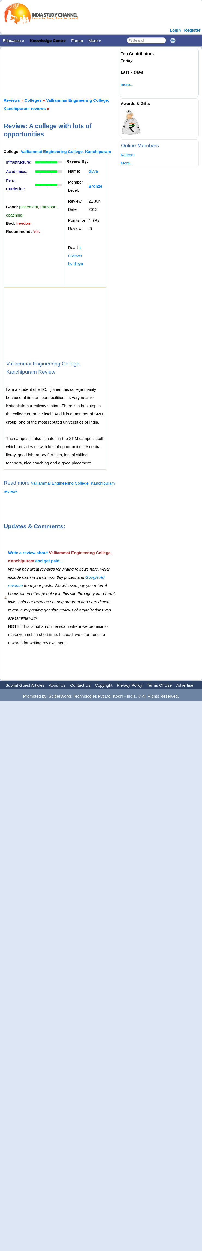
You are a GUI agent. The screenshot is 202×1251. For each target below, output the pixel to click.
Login (175, 30)
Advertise (184, 685)
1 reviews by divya (75, 255)
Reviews (12, 100)
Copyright (103, 685)
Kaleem (128, 154)
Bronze (95, 186)
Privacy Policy (129, 685)
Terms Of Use (159, 685)
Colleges (33, 100)
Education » (13, 40)
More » (94, 40)
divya (93, 171)
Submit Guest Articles (24, 685)
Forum (77, 40)
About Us (57, 685)
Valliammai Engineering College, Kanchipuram (66, 151)
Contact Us (80, 685)
